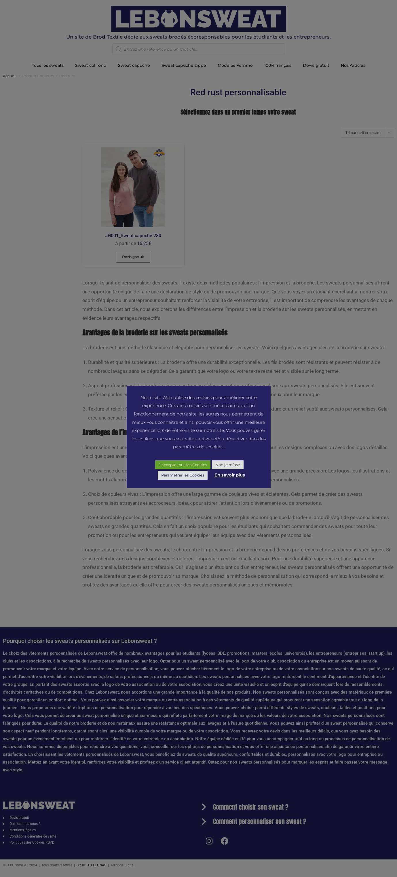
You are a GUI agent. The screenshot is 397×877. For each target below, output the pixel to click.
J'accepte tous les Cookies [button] (183, 464)
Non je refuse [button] (227, 464)
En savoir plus (229, 475)
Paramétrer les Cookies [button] (182, 475)
